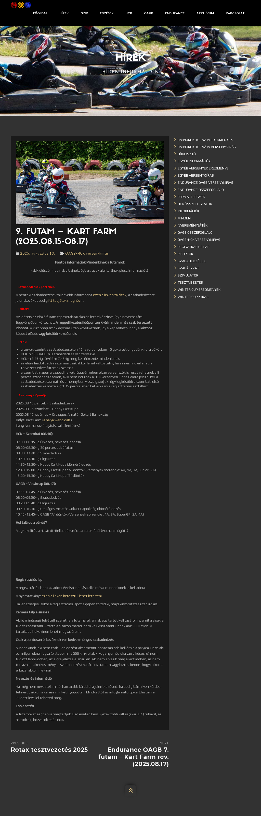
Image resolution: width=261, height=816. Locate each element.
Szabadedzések (192, 261)
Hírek (64, 13)
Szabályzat (188, 268)
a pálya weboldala (57, 420)
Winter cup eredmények (199, 289)
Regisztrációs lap (194, 247)
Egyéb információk (194, 161)
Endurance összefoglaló (201, 190)
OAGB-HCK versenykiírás (87, 253)
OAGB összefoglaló (195, 232)
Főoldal (40, 13)
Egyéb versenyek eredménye (203, 168)
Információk (188, 211)
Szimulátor (188, 275)
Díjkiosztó (187, 154)
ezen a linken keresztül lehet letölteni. (72, 596)
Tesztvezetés (190, 282)
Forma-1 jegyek (191, 197)
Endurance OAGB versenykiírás (205, 182)
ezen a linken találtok (109, 295)
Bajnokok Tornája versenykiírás (207, 147)
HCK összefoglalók (195, 204)
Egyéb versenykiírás (196, 175)
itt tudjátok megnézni (65, 300)
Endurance (175, 13)
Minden (184, 218)
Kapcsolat (235, 13)
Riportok (185, 254)
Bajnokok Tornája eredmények (205, 140)
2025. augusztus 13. (37, 253)
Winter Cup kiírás (193, 297)
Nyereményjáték (192, 225)
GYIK (84, 13)
